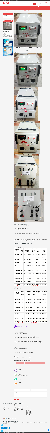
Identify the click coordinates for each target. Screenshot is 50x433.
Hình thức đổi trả (28, 410)
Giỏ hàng (27, 407)
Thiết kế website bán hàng (18, 432)
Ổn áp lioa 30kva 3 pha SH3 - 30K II (18, 405)
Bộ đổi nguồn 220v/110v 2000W (18, 407)
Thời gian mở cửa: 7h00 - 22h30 (6, 0)
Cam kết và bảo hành (5, 407)
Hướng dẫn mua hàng (28, 408)
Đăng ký (42, 4)
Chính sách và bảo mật (6, 408)
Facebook (39, 404)
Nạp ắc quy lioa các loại (17, 410)
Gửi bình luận (16, 399)
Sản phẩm (4, 405)
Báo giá (17, 0)
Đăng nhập (39, 4)
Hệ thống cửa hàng (13, 0)
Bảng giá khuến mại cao (6, 406)
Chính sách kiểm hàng (28, 412)
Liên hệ (4, 409)
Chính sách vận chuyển (29, 413)
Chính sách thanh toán (28, 409)
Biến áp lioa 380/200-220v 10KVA (18, 408)
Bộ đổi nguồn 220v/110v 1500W (18, 406)
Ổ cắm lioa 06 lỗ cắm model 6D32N (18, 409)
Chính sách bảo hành (28, 411)
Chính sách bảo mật (28, 414)
